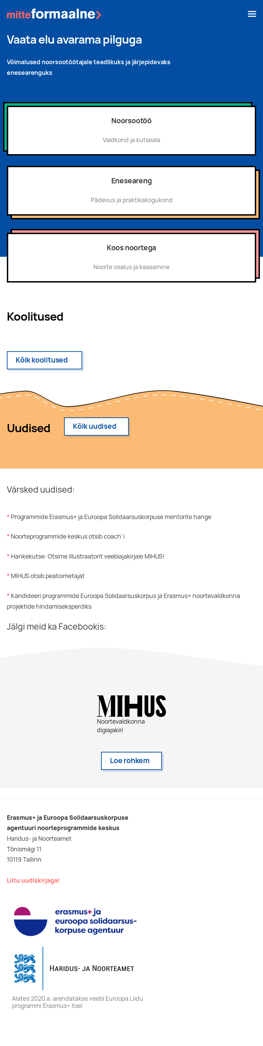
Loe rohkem (130, 760)
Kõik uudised (94, 426)
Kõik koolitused (42, 360)
